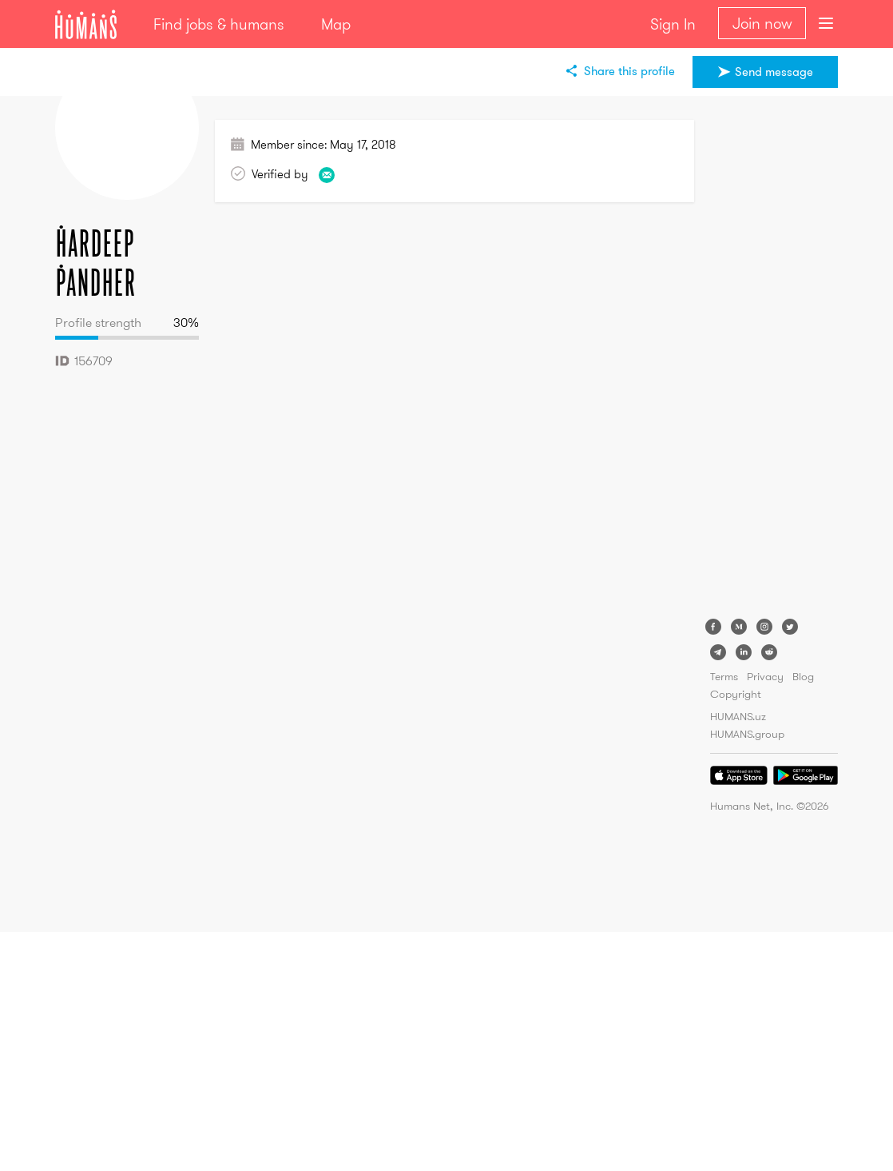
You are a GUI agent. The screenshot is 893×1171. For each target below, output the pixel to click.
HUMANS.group (747, 734)
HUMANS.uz (738, 716)
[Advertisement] (774, 359)
